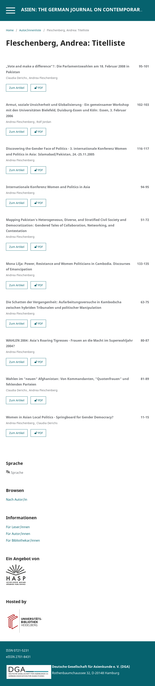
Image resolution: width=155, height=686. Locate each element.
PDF (38, 88)
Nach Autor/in (16, 499)
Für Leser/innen (18, 527)
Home (10, 30)
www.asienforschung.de (70, 679)
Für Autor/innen (18, 534)
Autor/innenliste (30, 30)
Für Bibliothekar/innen (23, 540)
